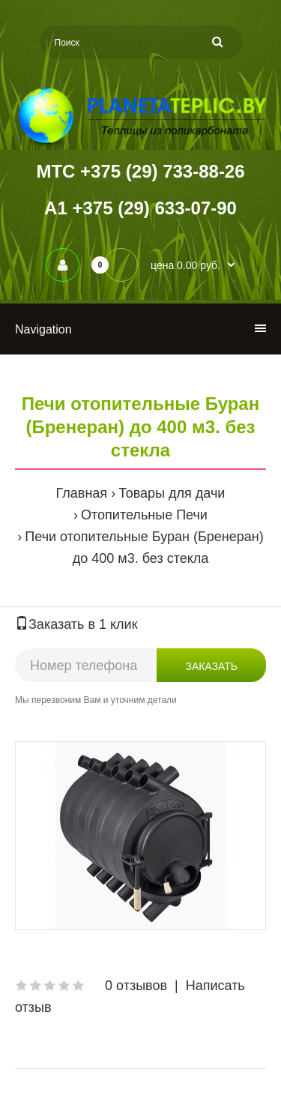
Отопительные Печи (144, 514)
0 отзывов (136, 985)
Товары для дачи (171, 493)
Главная (82, 493)
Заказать (211, 666)
